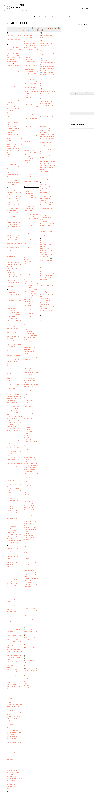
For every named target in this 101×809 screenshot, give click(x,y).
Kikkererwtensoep (12, 579)
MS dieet (9, 788)
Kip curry (9, 581)
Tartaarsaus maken (29, 351)
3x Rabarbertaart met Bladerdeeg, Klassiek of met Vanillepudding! (47, 210)
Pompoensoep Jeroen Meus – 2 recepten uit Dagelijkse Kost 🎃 (31, 108)
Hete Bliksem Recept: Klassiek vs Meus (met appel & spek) (14, 412)
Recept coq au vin (28, 143)
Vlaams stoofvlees (28, 443)
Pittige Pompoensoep (29, 87)
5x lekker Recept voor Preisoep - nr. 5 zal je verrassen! (46, 267)
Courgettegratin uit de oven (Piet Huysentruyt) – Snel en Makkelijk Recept (14, 239)
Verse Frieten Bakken (29, 418)
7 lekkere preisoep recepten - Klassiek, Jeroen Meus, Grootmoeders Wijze (47, 286)
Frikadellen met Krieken (13, 312)
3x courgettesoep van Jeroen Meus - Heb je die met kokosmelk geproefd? (47, 196)
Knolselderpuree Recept (13, 613)
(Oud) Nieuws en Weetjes (77, 124)
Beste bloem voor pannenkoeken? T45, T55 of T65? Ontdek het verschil (14, 144)
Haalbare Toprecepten (13, 394)
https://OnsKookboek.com (52, 806)
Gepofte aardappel (12, 357)
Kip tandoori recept (12, 589)
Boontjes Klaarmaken (12, 174)
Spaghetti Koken (28, 326)
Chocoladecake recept (13, 204)
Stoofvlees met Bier (29, 333)
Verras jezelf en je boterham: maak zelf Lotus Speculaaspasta (31, 414)
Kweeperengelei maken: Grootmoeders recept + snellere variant (13, 688)
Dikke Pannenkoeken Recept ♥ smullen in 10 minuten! (13, 282)
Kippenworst (10, 587)
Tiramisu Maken (28, 368)
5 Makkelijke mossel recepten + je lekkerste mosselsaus (46, 250)
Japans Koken (10, 520)
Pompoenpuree (28, 104)
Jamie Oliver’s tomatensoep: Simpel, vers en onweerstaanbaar (14, 516)
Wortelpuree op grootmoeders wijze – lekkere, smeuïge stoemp (30, 544)
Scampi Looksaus (28, 202)
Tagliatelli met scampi (29, 347)
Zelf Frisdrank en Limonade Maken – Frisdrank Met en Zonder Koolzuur (31, 580)
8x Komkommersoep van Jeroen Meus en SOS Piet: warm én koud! (47, 319)
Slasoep (26, 245)
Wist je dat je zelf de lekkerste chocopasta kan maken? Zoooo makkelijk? (30, 492)
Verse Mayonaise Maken (30, 425)
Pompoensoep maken (29, 112)
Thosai (25, 363)
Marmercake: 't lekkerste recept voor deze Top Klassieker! (13, 757)
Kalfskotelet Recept (12, 562)
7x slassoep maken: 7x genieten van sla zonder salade (46, 310)
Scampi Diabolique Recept (31, 197)
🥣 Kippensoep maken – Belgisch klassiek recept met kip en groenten (47, 74)
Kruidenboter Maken (12, 680)
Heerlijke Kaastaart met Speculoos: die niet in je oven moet (13, 402)
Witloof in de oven (28, 501)
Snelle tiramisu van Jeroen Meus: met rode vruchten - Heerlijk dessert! (30, 257)
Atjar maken (10, 112)
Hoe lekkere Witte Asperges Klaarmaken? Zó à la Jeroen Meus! (14, 447)
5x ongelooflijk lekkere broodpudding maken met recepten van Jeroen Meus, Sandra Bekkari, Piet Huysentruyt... (47, 275)
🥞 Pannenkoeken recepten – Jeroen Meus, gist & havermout (47, 45)
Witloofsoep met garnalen (30, 513)
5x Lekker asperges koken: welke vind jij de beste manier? (47, 262)
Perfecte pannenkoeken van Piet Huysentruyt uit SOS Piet (31, 73)
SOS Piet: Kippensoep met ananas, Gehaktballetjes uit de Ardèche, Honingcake (31, 293)
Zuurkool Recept (28, 623)
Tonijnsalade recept (29, 388)
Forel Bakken (10, 306)
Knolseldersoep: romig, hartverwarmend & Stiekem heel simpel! (14, 629)
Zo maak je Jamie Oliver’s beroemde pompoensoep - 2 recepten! (31, 610)
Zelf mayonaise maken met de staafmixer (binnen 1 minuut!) (31, 593)
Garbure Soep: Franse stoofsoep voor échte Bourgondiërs (13, 328)
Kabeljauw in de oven (12, 556)
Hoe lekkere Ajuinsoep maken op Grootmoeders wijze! (13, 441)
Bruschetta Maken (12, 176)
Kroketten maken (11, 677)
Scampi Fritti (27, 199)
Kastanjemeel (10, 568)
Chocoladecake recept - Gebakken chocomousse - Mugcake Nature (14, 208)
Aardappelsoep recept (13, 55)
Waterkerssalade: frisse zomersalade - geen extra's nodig (31, 479)
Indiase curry (10, 498)
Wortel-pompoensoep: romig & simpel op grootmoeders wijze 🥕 (30, 539)
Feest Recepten (11, 292)
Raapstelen (27, 141)
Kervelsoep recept (12, 577)
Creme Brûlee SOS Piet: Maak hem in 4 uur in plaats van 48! (14, 249)
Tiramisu (26, 366)
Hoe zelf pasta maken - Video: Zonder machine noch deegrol (14, 490)
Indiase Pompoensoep (13, 500)
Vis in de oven (27, 429)
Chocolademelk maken (13, 212)
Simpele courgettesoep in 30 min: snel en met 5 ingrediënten (31, 210)
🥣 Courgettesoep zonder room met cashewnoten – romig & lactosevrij (47, 68)
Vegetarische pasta (29, 408)
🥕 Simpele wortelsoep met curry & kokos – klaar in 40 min (31, 679)
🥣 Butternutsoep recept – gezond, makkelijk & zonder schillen (47, 62)
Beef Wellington (11, 132)
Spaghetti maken (28, 329)
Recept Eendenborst (29, 145)
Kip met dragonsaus (12, 583)
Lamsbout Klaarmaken (13, 698)
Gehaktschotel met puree (13, 355)
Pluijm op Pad (27, 97)
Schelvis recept (28, 204)
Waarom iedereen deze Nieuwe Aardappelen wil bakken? (30, 459)
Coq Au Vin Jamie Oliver (13, 235)
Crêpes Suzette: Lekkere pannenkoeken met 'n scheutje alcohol (13, 254)
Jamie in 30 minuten (12, 506)
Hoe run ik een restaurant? (14, 474)
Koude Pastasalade (12, 669)
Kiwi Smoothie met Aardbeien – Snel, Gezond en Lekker (14, 593)
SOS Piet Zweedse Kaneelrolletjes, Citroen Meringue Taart (30, 322)
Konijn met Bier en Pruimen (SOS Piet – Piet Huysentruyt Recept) (14, 657)
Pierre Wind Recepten (29, 79)
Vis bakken (27, 427)
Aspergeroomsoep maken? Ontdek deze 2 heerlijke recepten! (14, 100)
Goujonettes (10, 378)
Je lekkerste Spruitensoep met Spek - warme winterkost (14, 536)
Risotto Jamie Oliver (29, 158)
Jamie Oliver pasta (12, 508)
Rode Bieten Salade (29, 165)
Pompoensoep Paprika (30, 124)
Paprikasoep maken (29, 69)
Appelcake (10, 90)
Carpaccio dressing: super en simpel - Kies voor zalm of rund (14, 192)
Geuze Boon (10, 365)
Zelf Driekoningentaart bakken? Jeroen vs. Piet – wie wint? (30, 574)
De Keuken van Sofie (12, 272)
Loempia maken (11, 722)
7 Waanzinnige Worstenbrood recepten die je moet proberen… (47, 300)
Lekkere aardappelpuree (13, 702)
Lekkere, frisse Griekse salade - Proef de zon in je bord (14, 712)
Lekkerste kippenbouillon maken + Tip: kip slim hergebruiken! (13, 718)
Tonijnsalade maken (29, 386)
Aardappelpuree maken (13, 53)
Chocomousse (11, 231)
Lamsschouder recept (13, 700)
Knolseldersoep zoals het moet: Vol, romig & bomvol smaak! (14, 641)
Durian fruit (10, 286)
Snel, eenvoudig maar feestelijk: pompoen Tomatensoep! (29, 251)
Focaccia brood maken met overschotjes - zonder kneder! (14, 301)
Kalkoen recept (11, 564)
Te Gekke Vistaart (28, 353)
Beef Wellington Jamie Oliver (14, 138)
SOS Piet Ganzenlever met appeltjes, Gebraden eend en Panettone (31, 285)
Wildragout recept (28, 483)
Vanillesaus (27, 402)
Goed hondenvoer (12, 373)
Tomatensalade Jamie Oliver (31, 384)
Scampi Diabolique (29, 195)
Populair (76, 93)
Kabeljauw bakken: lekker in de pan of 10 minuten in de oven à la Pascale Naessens (14, 549)
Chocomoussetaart (12, 233)
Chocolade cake (11, 202)
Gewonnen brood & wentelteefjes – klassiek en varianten (14, 369)
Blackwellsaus (11, 158)
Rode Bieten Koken (29, 162)
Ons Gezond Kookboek (14, 6)
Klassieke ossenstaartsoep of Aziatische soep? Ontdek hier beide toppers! (14, 605)
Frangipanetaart (11, 308)
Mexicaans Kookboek (12, 776)
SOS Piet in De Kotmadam (30, 289)
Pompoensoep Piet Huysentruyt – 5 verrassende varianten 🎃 (30, 128)
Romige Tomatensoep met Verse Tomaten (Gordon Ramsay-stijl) (30, 172)
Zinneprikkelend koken (30, 604)
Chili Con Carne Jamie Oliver (14, 196)
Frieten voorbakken (12, 310)
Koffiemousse (10, 647)
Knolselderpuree (11, 611)
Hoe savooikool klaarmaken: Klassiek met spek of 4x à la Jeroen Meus (14, 478)
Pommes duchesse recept (30, 102)
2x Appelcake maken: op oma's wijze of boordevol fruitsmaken (46, 130)
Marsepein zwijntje (12, 770)
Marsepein (10, 761)
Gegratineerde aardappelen (14, 344)
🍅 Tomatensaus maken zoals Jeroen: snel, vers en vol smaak (31, 639)
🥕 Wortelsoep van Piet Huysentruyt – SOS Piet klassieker (30, 685)
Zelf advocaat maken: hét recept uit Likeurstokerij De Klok (31, 564)
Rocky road (27, 160)
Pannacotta (27, 57)
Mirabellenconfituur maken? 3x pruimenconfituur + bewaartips (14, 780)
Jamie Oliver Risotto (12, 510)
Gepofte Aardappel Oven (13, 359)
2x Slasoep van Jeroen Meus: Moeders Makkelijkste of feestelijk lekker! (47, 161)
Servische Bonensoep (29, 206)
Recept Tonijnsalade (29, 150)
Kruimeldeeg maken (12, 684)
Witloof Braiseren (28, 499)
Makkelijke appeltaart (12, 730)
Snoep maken (27, 261)
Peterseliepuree (28, 77)
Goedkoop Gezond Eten (13, 376)
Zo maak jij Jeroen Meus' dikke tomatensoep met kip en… (31, 615)
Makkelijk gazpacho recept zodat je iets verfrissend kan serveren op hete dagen (14, 744)
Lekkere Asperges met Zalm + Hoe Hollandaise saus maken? (14, 706)
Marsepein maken (12, 764)
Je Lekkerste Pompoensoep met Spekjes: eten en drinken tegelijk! (14, 530)
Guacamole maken (12, 388)
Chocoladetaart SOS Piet (13, 226)
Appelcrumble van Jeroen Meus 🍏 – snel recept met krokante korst (14, 94)
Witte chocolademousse (30, 521)
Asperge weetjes (11, 110)
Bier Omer (10, 156)
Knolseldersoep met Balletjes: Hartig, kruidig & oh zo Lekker (14, 619)
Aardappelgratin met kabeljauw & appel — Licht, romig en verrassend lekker (14, 49)
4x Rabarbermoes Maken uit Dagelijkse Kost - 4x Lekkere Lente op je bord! (47, 233)
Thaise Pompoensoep (29, 361)
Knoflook (9, 609)
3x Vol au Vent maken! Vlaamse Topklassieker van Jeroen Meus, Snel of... (47, 215)
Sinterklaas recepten (29, 235)
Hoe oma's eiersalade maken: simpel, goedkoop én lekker (14, 470)
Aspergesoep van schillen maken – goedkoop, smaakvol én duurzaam (14, 106)
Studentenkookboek (29, 341)
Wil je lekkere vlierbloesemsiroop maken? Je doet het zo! (31, 487)
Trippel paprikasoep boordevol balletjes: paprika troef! (31, 392)
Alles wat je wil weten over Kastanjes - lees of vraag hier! (14, 82)
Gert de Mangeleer (12, 363)
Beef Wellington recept (13, 140)
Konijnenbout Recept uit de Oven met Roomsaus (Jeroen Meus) (14, 651)
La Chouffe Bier (11, 696)
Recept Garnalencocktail (30, 148)
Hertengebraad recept (13, 406)
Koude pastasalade (12, 671)
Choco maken (10, 228)
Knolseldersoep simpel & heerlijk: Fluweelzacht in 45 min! (14, 635)
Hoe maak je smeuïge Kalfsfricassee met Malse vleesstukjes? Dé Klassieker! (14, 459)
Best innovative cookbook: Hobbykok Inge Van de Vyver (14, 150)
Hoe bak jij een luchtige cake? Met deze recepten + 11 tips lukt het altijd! (14, 430)
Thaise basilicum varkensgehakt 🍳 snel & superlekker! (30, 357)
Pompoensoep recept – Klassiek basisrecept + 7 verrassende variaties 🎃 (30, 133)
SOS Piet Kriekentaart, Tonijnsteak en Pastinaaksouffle (30, 299)
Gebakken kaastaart (12, 338)
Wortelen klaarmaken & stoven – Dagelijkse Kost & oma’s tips (31, 529)
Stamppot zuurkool (29, 331)
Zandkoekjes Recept (29, 560)
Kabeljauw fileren (11, 554)
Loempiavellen (11, 724)
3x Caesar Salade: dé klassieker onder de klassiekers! (46, 190)
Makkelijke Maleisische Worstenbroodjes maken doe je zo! (13, 738)
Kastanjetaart (10, 570)
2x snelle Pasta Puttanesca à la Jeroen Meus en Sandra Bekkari (47, 167)
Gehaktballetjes (11, 346)
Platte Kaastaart (28, 95)
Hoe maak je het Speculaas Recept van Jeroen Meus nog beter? (14, 453)
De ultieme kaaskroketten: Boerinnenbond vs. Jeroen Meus (14, 276)
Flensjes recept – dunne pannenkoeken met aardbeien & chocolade (13, 296)
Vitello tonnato (27, 435)
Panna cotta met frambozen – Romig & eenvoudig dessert (31, 61)
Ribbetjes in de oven (29, 156)
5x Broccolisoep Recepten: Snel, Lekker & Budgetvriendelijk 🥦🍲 (47, 256)
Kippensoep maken (12, 585)
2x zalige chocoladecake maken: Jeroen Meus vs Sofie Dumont (46, 173)
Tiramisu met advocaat (30, 378)
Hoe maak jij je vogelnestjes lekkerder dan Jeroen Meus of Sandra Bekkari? (14, 465)
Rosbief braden (28, 179)
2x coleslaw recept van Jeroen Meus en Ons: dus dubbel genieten (46, 155)
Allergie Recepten (12, 79)
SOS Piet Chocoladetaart (30, 270)
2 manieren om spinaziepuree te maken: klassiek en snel (46, 124)
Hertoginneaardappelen (13, 408)
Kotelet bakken (11, 667)
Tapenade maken (28, 349)
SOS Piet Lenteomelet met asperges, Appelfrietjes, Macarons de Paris (30, 305)
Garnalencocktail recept (13, 336)
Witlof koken (27, 496)
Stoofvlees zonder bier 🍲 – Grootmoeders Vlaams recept (31, 337)
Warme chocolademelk (30, 467)
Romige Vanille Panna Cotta (31, 176)
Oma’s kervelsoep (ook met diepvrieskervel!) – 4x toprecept (31, 37)
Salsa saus (27, 191)
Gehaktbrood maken (12, 348)
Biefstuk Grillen (11, 154)
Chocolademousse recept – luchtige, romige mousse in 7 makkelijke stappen (14, 222)
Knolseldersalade (11, 616)
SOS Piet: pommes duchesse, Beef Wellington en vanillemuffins (31, 315)
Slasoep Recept (28, 247)
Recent (88, 93)
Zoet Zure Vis (27, 606)
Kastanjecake (10, 566)
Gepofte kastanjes (12, 361)
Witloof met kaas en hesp (30, 503)
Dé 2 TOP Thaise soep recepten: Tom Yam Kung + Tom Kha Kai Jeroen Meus (14, 264)
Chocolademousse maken (14, 218)
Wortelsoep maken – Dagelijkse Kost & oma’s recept (30, 550)
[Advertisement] (82, 60)
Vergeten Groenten (29, 411)
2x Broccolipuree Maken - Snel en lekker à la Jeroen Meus (47, 149)
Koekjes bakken (11, 645)
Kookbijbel (10, 665)
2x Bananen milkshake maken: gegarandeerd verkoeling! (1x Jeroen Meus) (47, 144)
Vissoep (26, 433)
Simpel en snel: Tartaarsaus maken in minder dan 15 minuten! (31, 219)
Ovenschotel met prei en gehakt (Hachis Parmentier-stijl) (31, 49)
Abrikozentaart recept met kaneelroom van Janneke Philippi (14, 66)
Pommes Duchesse (29, 99)
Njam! (8, 794)
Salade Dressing (28, 189)
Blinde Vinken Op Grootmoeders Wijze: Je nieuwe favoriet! (13, 162)
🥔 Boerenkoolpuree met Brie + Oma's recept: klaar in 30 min (31, 670)
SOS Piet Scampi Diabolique (31, 319)
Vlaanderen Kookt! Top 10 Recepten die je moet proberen (30, 447)
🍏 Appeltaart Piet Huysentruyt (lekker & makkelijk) (29, 660)
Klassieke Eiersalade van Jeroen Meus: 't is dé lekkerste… (13, 599)
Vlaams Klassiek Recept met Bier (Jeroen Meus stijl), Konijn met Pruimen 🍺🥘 (31, 439)
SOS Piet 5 (26, 263)
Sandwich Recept (28, 193)
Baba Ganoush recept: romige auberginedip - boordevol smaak (13, 124)
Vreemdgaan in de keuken (30, 451)
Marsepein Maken (12, 766)
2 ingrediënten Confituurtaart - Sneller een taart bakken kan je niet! (47, 114)
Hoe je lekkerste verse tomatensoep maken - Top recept (14, 435)
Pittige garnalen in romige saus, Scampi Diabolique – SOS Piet (30, 83)
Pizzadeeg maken (28, 93)
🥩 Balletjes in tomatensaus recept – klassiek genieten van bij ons (47, 93)
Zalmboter (26, 558)
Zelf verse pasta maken (30, 597)
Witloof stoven (27, 519)
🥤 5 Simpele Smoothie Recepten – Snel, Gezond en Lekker (47, 83)
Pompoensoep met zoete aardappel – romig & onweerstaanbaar (30, 120)
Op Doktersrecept (28, 41)
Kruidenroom (10, 682)
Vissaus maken (28, 431)
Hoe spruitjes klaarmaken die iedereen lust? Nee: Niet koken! (14, 484)
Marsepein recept (11, 768)
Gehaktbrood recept (12, 353)
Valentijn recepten (28, 400)
